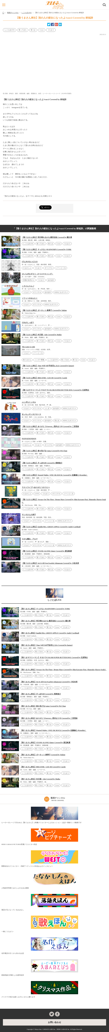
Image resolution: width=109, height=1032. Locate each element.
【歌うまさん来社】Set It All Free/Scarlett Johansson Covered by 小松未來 (50, 563)
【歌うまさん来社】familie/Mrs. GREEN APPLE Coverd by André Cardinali (51, 527)
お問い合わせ (54, 1022)
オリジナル (49, 268)
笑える (56, 420)
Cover (42, 30)
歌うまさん (27, 360)
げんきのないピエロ (30, 262)
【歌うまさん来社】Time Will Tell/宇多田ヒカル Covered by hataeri (48, 366)
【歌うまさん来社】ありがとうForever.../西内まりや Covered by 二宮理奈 (50, 426)
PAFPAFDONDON (29, 439)
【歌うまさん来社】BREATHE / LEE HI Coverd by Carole (44, 378)
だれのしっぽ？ (28, 323)
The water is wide (28, 347)
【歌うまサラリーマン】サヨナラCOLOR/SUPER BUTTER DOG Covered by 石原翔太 (55, 390)
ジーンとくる (61, 268)
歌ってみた (23, 30)
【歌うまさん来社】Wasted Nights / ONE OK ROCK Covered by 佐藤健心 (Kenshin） (55, 475)
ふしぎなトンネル (29, 402)
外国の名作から (28, 280)
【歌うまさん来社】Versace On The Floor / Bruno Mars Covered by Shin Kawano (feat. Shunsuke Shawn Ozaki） (63, 670)
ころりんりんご (28, 286)
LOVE (37, 493)
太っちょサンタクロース (31, 414)
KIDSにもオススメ (61, 292)
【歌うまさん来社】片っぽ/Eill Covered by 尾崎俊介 (42, 463)
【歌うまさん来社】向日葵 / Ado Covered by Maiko (42, 335)
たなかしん (27, 268)
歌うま (33, 30)
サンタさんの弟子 (29, 515)
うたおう (51, 30)
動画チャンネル (13, 12)
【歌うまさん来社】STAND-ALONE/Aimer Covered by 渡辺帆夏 (47, 551)
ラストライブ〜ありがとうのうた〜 (36, 487)
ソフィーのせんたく (30, 298)
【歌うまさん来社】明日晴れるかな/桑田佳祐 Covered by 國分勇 (47, 237)
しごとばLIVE (26, 12)
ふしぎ (47, 408)
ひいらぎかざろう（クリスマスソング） (37, 274)
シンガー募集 (39, 360)
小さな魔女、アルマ (30, 539)
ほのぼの (51, 280)
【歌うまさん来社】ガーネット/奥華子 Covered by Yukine (44, 310)
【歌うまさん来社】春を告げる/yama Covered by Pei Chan (44, 451)
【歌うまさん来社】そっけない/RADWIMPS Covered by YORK (46, 249)
